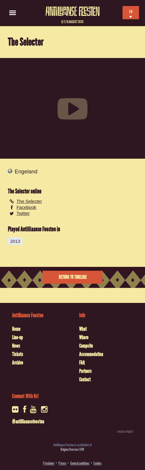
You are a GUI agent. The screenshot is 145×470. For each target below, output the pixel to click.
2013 (15, 241)
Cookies (97, 463)
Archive (17, 362)
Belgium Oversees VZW (72, 449)
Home (16, 329)
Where (83, 337)
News (16, 346)
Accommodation (91, 354)
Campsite (86, 346)
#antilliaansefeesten (28, 421)
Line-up (17, 337)
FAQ (81, 362)
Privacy (62, 463)
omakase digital (125, 431)
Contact (84, 379)
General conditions (79, 463)
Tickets (17, 354)
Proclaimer (48, 463)
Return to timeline (73, 277)
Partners (85, 371)
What (83, 329)
